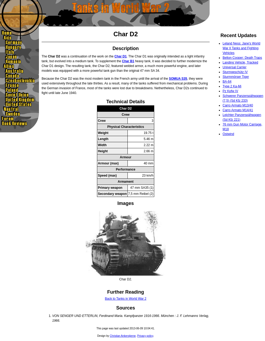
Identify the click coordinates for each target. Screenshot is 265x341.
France (19, 85)
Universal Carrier (234, 67)
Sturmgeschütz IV (235, 72)
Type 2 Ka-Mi (232, 86)
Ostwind (228, 134)
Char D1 (120, 56)
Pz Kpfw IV (230, 91)
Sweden (19, 113)
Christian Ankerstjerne (123, 335)
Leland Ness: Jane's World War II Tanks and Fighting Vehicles (241, 48)
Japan (19, 56)
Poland (19, 90)
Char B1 (128, 61)
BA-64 (227, 81)
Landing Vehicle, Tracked (240, 62)
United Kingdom (19, 99)
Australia (19, 71)
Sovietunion (19, 94)
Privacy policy (145, 335)
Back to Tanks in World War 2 (126, 298)
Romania (19, 61)
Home (19, 32)
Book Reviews (19, 123)
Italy (19, 52)
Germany (19, 42)
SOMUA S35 (178, 78)
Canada (19, 75)
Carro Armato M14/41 (238, 110)
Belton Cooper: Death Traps (242, 58)
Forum (19, 118)
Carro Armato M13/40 (238, 105)
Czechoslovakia (19, 80)
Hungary (19, 47)
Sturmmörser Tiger (236, 77)
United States (19, 104)
